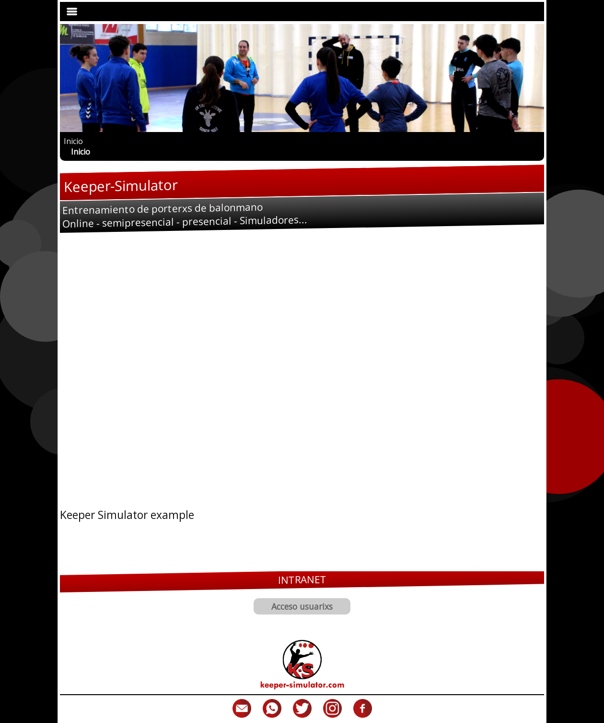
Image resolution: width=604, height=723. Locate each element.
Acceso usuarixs (302, 606)
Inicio (73, 141)
